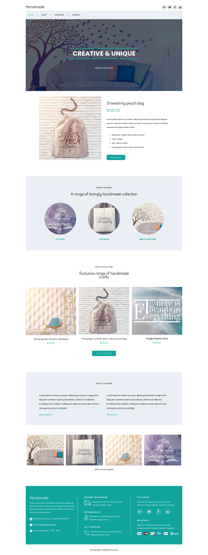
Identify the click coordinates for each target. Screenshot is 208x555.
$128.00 (113, 110)
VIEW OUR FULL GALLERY (104, 469)
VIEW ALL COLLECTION (104, 68)
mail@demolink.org (47, 524)
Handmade (35, 7)
